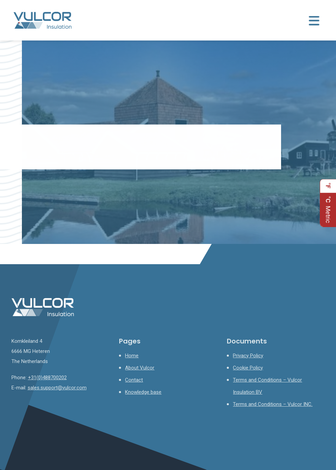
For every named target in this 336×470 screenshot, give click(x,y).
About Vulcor (139, 368)
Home (132, 356)
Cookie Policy (248, 368)
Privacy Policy (248, 356)
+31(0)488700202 (47, 378)
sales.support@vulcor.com (57, 388)
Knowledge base (143, 392)
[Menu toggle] (314, 20)
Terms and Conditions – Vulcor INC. (272, 404)
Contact (134, 380)
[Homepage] (42, 20)
